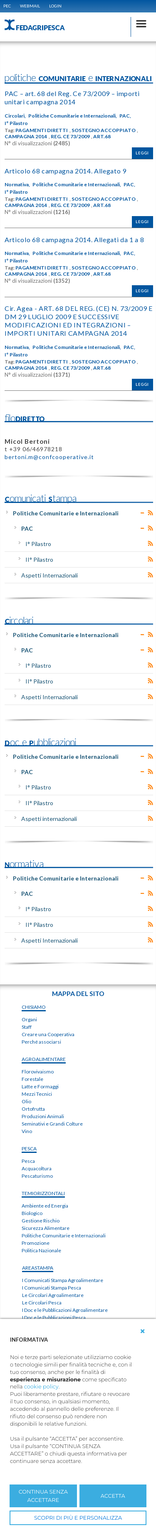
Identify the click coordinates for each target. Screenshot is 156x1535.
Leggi (142, 153)
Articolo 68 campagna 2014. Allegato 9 (65, 171)
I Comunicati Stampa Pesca (51, 1288)
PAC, (125, 115)
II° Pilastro (39, 559)
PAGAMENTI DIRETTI (41, 130)
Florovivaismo (38, 1071)
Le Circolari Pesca (42, 1302)
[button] (143, 1331)
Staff (27, 1027)
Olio (26, 1101)
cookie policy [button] (41, 1386)
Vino (27, 1131)
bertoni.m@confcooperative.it (49, 456)
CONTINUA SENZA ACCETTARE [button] (43, 1496)
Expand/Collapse (142, 513)
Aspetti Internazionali (49, 575)
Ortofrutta (33, 1109)
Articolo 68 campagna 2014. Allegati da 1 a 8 (74, 239)
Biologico (32, 1213)
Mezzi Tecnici (37, 1094)
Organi (29, 1019)
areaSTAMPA (37, 1268)
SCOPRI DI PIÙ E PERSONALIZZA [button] (78, 1518)
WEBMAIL (30, 5)
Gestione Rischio (40, 1220)
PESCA (29, 1148)
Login (55, 5)
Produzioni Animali (43, 1116)
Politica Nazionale (41, 1250)
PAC (27, 528)
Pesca (28, 1161)
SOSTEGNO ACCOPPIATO (104, 130)
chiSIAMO (34, 1007)
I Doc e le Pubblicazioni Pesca (54, 1317)
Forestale (32, 1079)
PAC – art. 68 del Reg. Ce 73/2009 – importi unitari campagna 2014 (72, 97)
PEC (7, 5)
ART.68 (102, 136)
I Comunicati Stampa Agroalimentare (62, 1280)
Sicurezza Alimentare (45, 1228)
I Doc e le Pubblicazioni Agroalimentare (65, 1310)
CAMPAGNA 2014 (26, 136)
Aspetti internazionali (49, 818)
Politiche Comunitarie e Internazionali (66, 513)
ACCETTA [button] (113, 1496)
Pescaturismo (37, 1176)
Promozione (36, 1243)
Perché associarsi (41, 1042)
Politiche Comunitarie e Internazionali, (72, 115)
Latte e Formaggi (40, 1086)
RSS (150, 513)
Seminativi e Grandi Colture (52, 1124)
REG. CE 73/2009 (70, 136)
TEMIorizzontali (43, 1193)
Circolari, (15, 115)
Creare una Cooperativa (48, 1034)
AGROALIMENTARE (44, 1059)
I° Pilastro (16, 123)
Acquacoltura (37, 1168)
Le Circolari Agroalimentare (53, 1295)
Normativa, (17, 184)
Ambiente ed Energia (45, 1206)
